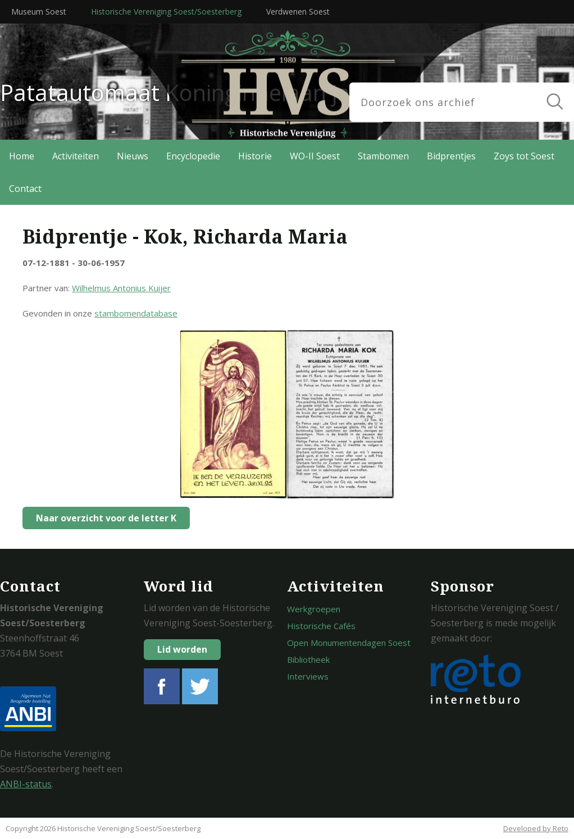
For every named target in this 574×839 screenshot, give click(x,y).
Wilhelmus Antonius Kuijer (121, 288)
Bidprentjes (451, 156)
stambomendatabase (135, 313)
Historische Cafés (321, 625)
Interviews (308, 676)
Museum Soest (38, 11)
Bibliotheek (308, 659)
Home (21, 156)
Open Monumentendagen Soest (349, 642)
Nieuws (132, 156)
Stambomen (383, 156)
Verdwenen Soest (298, 11)
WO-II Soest (315, 156)
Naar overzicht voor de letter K (103, 518)
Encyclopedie (193, 156)
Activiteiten (75, 156)
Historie (255, 156)
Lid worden (182, 649)
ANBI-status (26, 784)
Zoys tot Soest (524, 156)
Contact (25, 188)
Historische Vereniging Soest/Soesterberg (166, 11)
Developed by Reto (535, 828)
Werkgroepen (313, 609)
